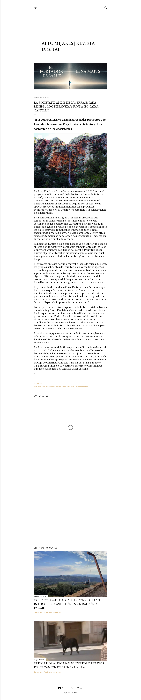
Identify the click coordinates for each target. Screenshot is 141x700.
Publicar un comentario (52, 613)
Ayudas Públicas (48, 387)
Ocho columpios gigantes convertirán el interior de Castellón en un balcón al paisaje (69, 604)
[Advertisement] (71, 22)
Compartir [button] (38, 383)
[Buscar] (105, 7)
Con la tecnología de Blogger (70, 687)
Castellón (57, 387)
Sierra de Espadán (81, 387)
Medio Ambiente (68, 387)
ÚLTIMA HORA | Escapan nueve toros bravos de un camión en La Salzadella (69, 665)
